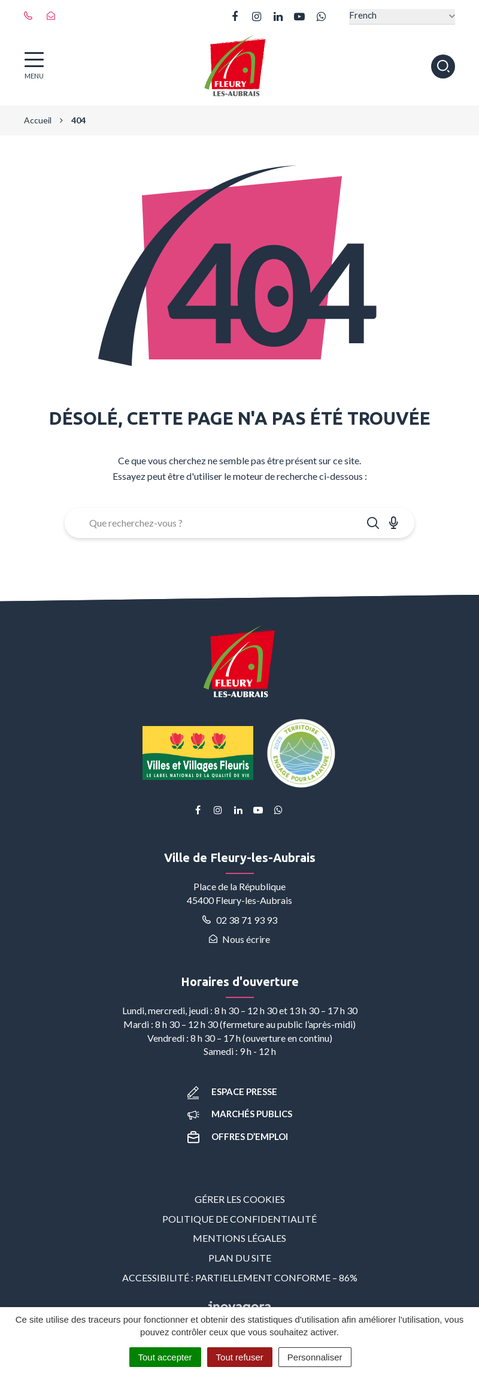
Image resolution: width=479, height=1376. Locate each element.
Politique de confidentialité (239, 1218)
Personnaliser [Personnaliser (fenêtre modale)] (314, 1357)
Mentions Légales (239, 1238)
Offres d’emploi (237, 1136)
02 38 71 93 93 (239, 920)
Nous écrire (239, 939)
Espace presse (232, 1091)
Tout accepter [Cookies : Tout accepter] (165, 1357)
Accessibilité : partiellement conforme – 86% (239, 1277)
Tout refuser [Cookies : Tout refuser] (239, 1357)
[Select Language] (402, 16)
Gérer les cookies (240, 1199)
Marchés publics (239, 1113)
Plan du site (239, 1257)
